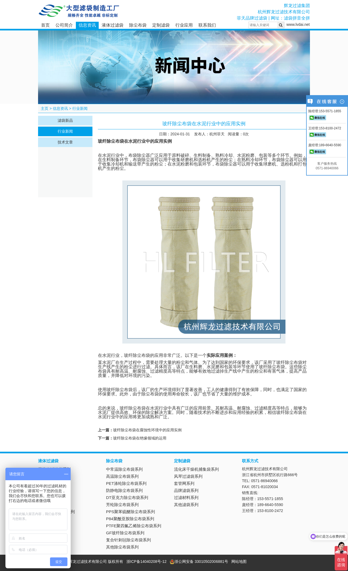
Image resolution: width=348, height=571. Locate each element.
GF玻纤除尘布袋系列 (125, 533)
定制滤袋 (161, 25)
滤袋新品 (65, 120)
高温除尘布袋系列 (122, 476)
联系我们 (207, 25)
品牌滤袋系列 (186, 490)
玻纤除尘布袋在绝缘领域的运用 (139, 438)
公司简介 (64, 25)
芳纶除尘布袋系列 (122, 504)
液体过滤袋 (112, 25)
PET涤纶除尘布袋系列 (126, 483)
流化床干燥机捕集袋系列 (196, 469)
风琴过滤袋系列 (188, 476)
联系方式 (250, 460)
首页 (45, 25)
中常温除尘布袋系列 (124, 469)
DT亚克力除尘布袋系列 (127, 497)
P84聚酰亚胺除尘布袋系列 (130, 518)
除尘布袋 (138, 25)
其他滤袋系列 (186, 504)
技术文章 (65, 142)
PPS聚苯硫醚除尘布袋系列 (130, 511)
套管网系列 (184, 483)
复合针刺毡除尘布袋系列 (128, 540)
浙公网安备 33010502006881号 (199, 561)
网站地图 (239, 561)
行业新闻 (80, 108)
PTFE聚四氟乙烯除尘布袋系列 (133, 525)
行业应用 (184, 25)
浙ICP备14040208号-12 (146, 561)
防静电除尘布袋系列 (124, 490)
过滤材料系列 (186, 497)
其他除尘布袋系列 (122, 547)
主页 (44, 108)
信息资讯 (87, 25)
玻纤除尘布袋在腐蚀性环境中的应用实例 (147, 430)
